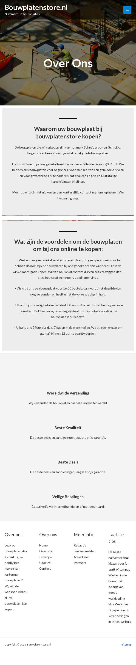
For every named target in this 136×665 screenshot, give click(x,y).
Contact (45, 568)
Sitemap (126, 644)
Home (43, 545)
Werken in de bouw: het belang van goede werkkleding (117, 586)
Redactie (80, 545)
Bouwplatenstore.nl (37, 7)
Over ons (45, 551)
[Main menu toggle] (127, 10)
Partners (80, 563)
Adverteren (82, 557)
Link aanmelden (84, 551)
